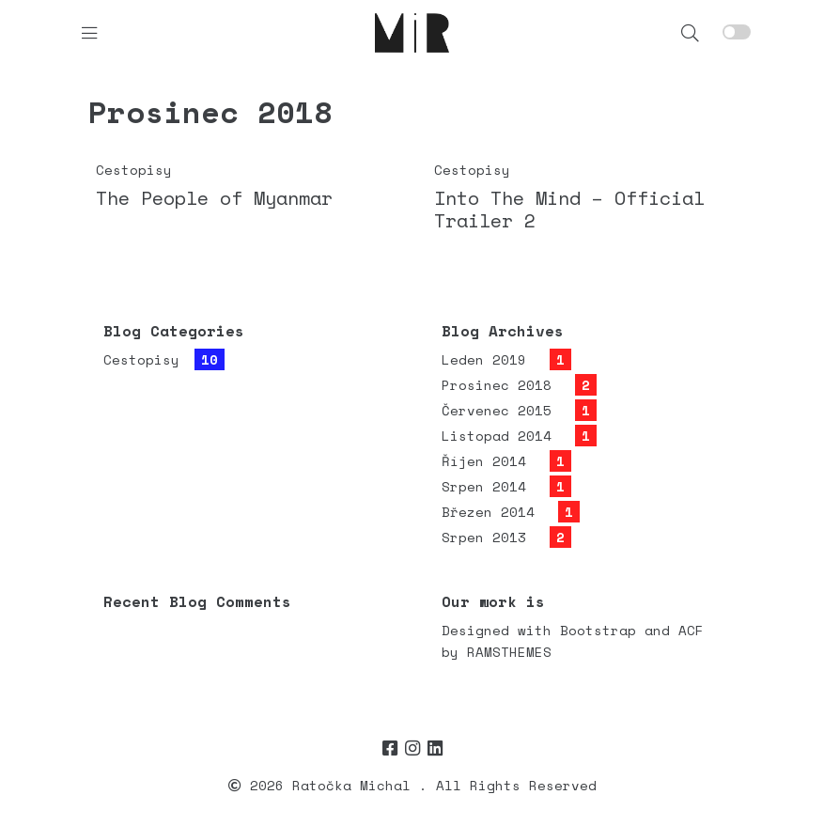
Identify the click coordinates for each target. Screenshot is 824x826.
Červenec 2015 (497, 410)
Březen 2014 (488, 512)
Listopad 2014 (497, 435)
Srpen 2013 (484, 537)
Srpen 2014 (484, 486)
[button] (690, 32)
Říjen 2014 (484, 461)
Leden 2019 (484, 359)
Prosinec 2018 (497, 385)
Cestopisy (134, 169)
